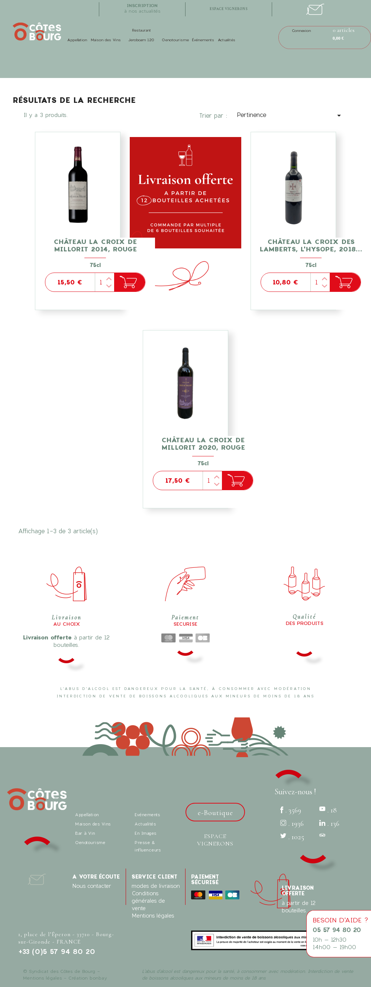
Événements (203, 40)
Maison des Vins (106, 40)
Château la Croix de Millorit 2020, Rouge (203, 443)
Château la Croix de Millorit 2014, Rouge (95, 245)
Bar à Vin (85, 833)
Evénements (147, 814)
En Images (146, 833)
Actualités (226, 40)
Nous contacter (91, 886)
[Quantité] (104, 282)
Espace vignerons (215, 840)
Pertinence (290, 115)
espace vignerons (229, 9)
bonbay (98, 977)
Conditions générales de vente (148, 900)
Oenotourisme (175, 40)
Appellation (77, 40)
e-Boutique (215, 812)
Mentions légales (153, 915)
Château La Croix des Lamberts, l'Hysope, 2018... (310, 245)
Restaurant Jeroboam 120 (141, 35)
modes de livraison (156, 886)
